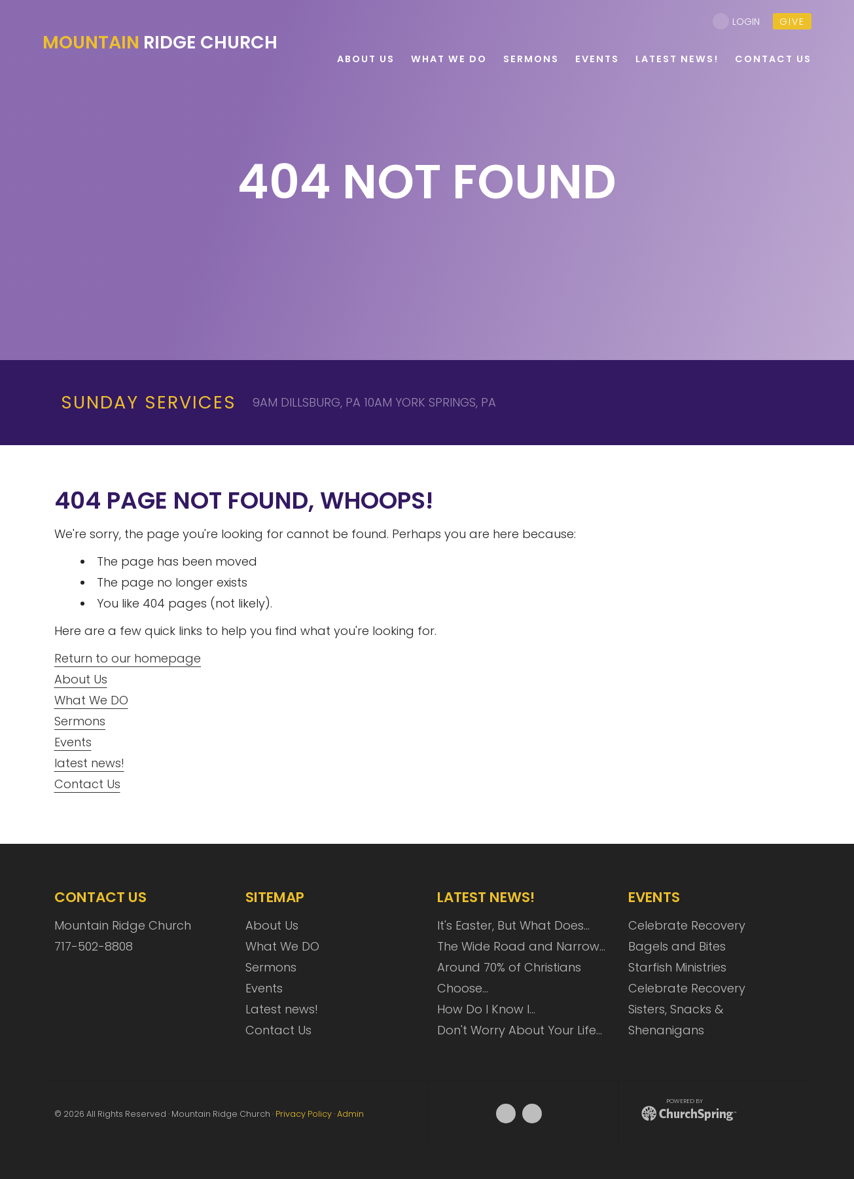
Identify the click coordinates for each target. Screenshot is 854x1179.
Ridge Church (160, 42)
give (792, 21)
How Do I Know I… (486, 1009)
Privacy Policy (304, 1113)
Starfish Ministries (677, 967)
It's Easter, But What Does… (513, 925)
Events (73, 742)
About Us (80, 679)
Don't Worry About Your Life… (519, 1030)
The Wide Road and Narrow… (521, 946)
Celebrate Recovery (686, 925)
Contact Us (87, 784)
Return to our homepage (127, 658)
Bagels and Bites (677, 946)
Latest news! (281, 1009)
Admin (350, 1113)
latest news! (89, 763)
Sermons (79, 721)
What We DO (91, 700)
